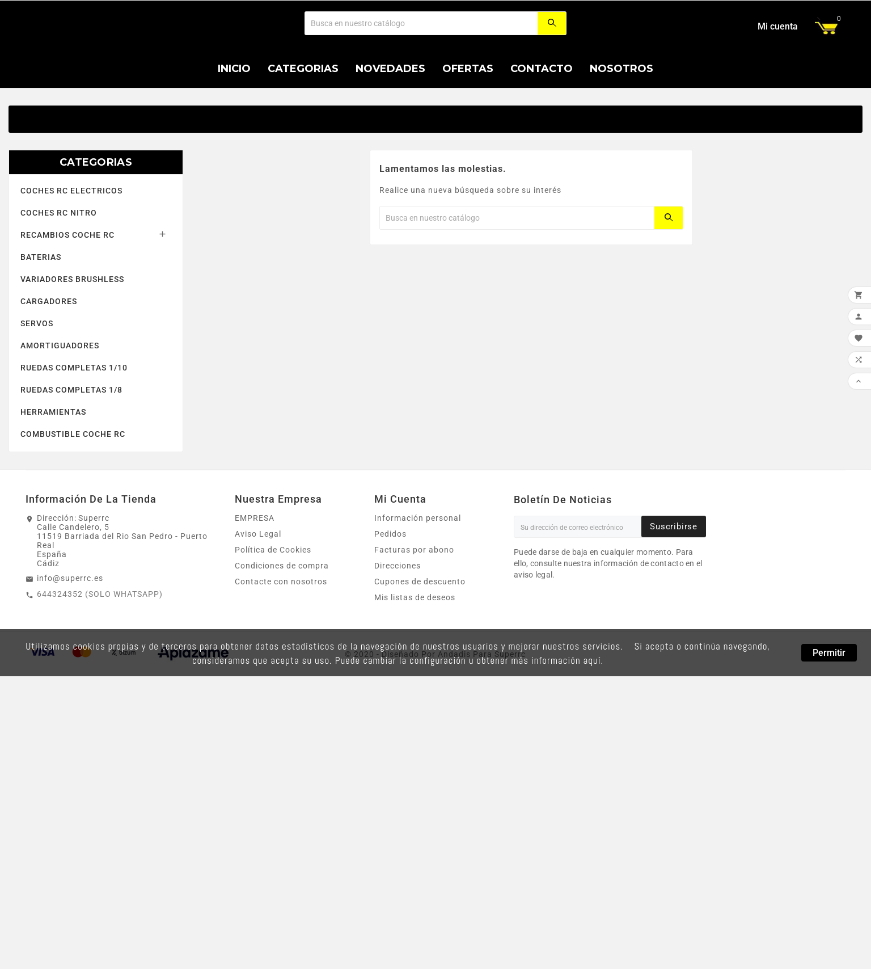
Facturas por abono (414, 617)
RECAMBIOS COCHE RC (67, 302)
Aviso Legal (258, 601)
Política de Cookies (273, 617)
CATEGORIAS (96, 230)
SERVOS (36, 391)
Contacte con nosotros (281, 649)
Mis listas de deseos (414, 665)
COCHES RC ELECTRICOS (71, 258)
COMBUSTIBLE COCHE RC (72, 502)
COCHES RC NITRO (58, 280)
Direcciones (397, 633)
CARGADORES (48, 369)
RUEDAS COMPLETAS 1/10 (74, 435)
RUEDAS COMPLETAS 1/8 (71, 457)
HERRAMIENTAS (53, 479)
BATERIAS (40, 325)
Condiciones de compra (282, 633)
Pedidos (390, 601)
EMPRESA (254, 586)
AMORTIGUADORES (59, 413)
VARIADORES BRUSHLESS (72, 347)
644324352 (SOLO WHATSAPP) (100, 662)
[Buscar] (421, 57)
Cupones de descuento (420, 649)
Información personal (417, 586)
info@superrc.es (70, 646)
